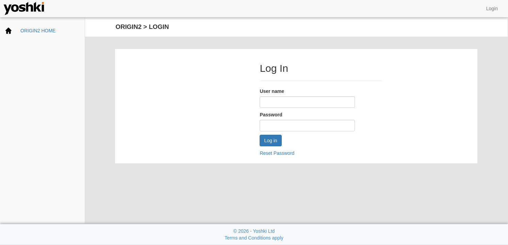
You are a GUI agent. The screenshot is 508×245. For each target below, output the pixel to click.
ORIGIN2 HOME (37, 30)
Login (492, 8)
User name (272, 91)
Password (271, 114)
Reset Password (277, 153)
